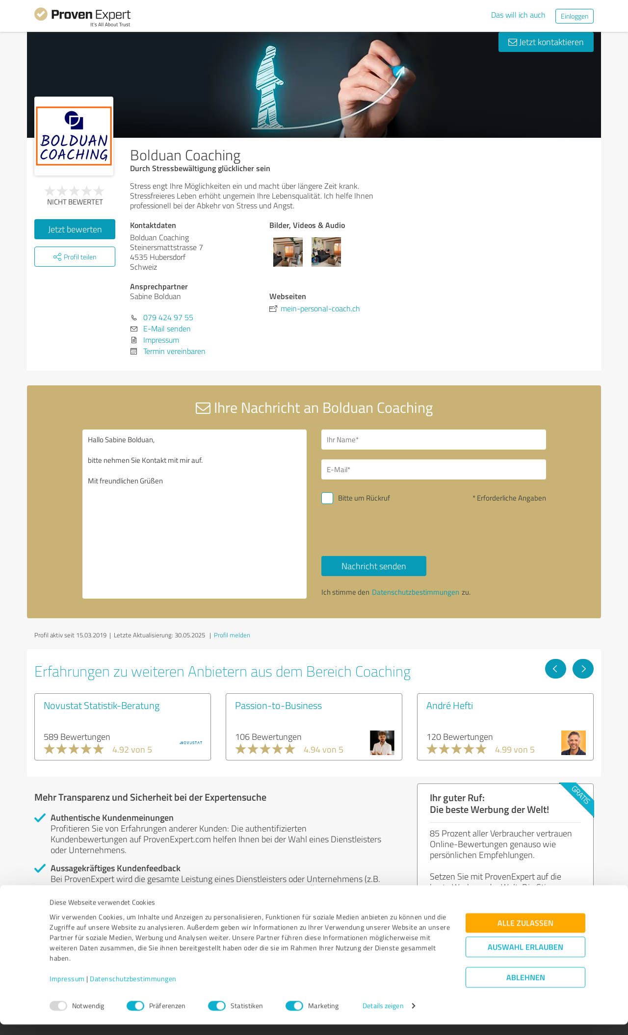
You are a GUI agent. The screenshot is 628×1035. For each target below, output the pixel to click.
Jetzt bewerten (75, 229)
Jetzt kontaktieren (546, 42)
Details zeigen (383, 1016)
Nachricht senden (373, 566)
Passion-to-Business (278, 705)
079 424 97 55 (168, 317)
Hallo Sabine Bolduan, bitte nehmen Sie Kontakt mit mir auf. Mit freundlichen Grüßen (194, 514)
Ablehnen (525, 988)
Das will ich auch (518, 14)
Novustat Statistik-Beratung (101, 705)
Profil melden (232, 635)
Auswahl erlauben (525, 957)
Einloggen (574, 16)
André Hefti (449, 705)
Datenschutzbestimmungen (133, 989)
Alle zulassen (525, 933)
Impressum (67, 989)
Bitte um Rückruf (364, 498)
